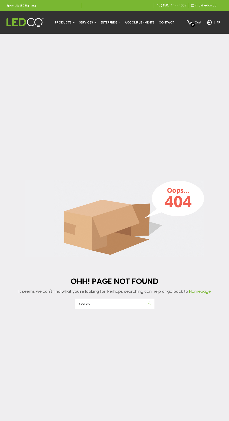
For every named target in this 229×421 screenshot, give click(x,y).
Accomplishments (139, 22)
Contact (166, 22)
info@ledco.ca (206, 5)
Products (65, 22)
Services (87, 22)
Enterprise (110, 22)
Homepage (199, 291)
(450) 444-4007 (174, 5)
